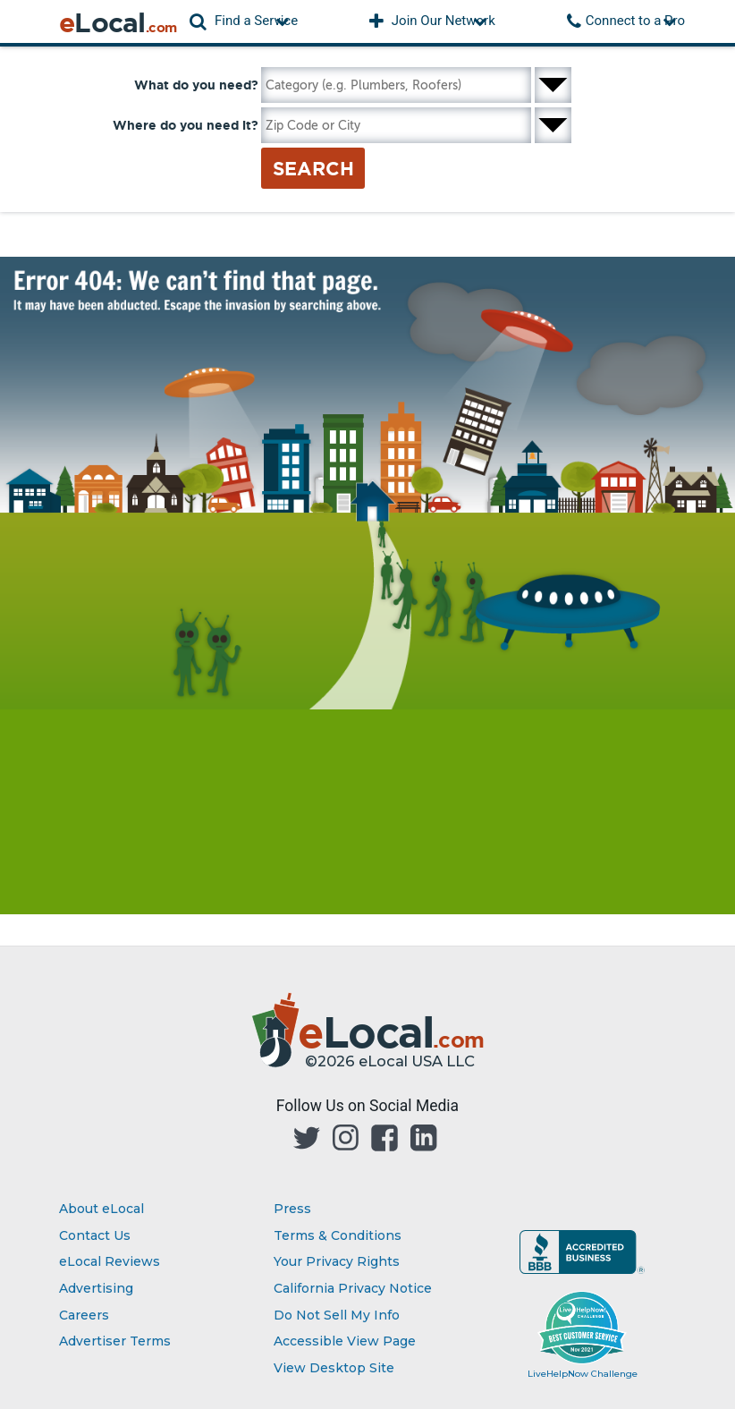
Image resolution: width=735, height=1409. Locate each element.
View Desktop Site (334, 1368)
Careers (84, 1315)
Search (313, 168)
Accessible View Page (345, 1341)
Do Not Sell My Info (337, 1315)
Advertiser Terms (115, 1341)
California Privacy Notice (353, 1288)
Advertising (96, 1288)
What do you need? (196, 85)
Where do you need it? (185, 125)
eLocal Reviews (109, 1261)
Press (292, 1209)
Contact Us (95, 1235)
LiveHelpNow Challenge (583, 1373)
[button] (244, 21)
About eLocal (101, 1209)
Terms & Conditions (337, 1235)
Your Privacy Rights (337, 1261)
